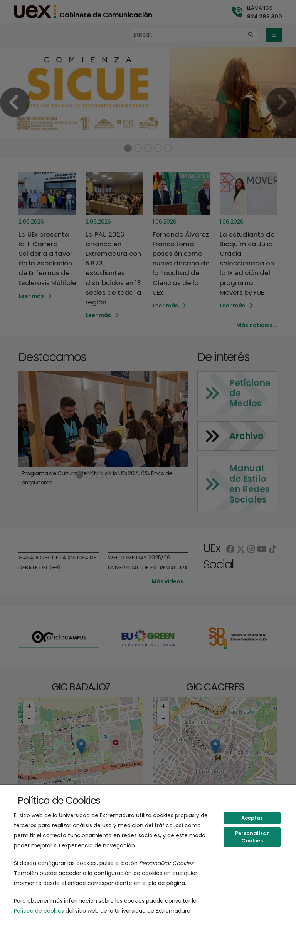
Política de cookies (39, 911)
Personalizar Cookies (252, 837)
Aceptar (252, 817)
